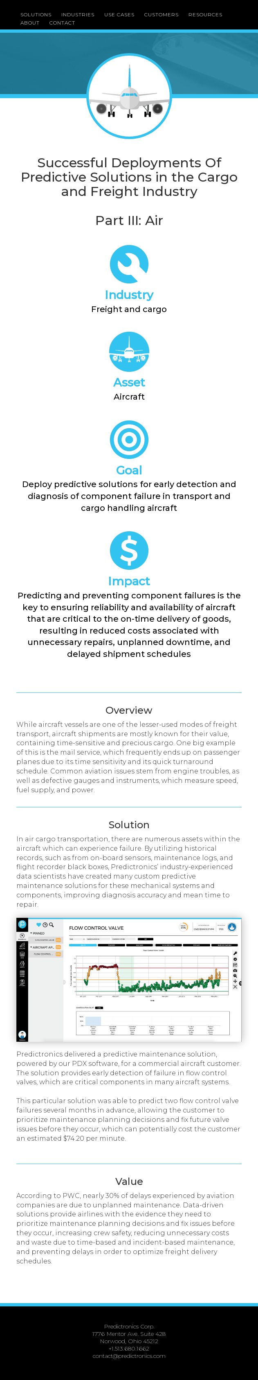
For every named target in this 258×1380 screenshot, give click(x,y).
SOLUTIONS (36, 14)
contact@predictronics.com (129, 1356)
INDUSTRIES (77, 14)
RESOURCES (205, 14)
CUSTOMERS (161, 14)
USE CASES (119, 14)
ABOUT (30, 23)
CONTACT (62, 23)
